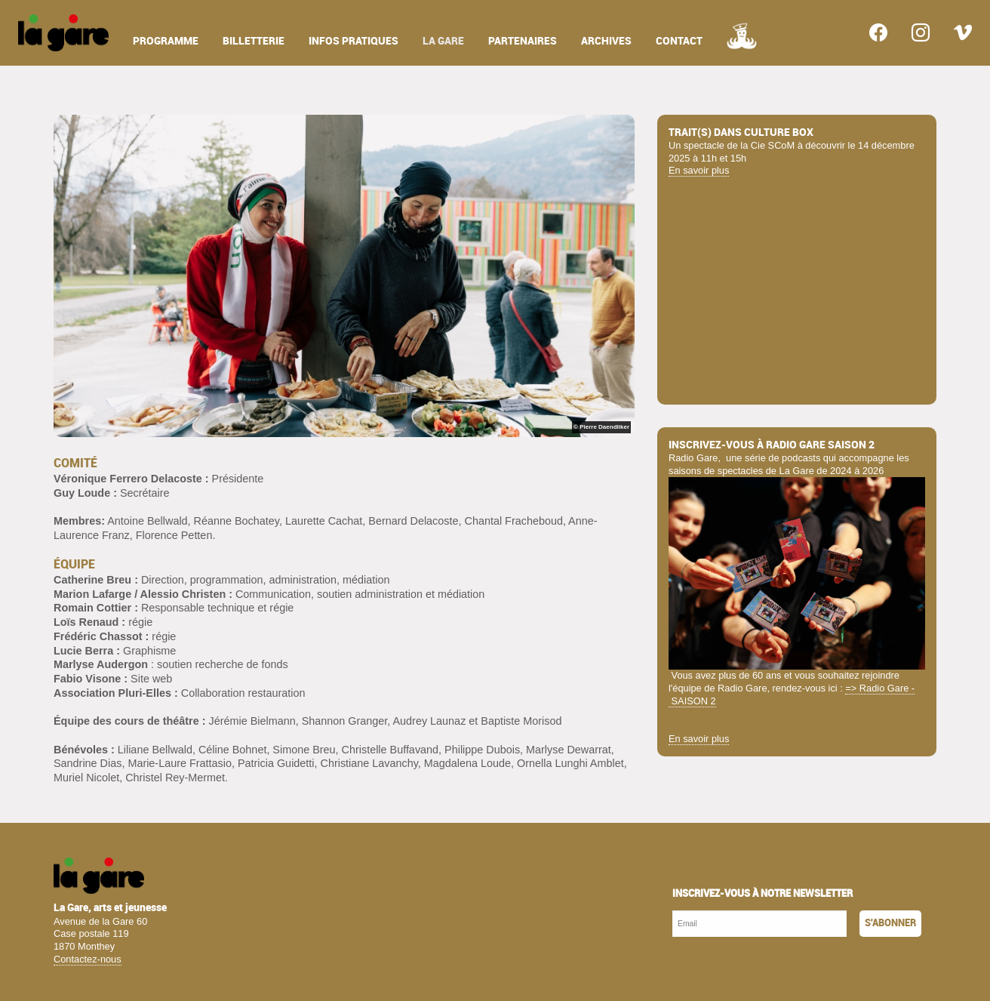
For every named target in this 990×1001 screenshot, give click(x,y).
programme (165, 41)
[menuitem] (63, 33)
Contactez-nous (87, 959)
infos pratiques (353, 41)
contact (679, 41)
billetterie (253, 41)
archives (606, 41)
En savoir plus (699, 170)
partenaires (522, 41)
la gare (443, 41)
